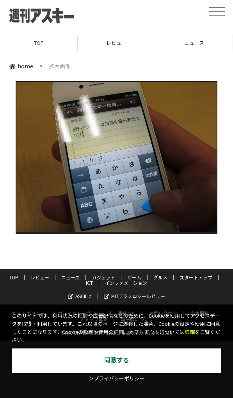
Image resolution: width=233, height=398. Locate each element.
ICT (89, 282)
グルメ (160, 277)
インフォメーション (126, 282)
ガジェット (103, 277)
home (21, 66)
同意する (116, 360)
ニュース (194, 42)
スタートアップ (196, 277)
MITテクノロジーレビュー (134, 296)
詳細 (190, 332)
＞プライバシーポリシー (116, 379)
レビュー (116, 42)
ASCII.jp (80, 296)
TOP (39, 42)
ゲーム (134, 277)
